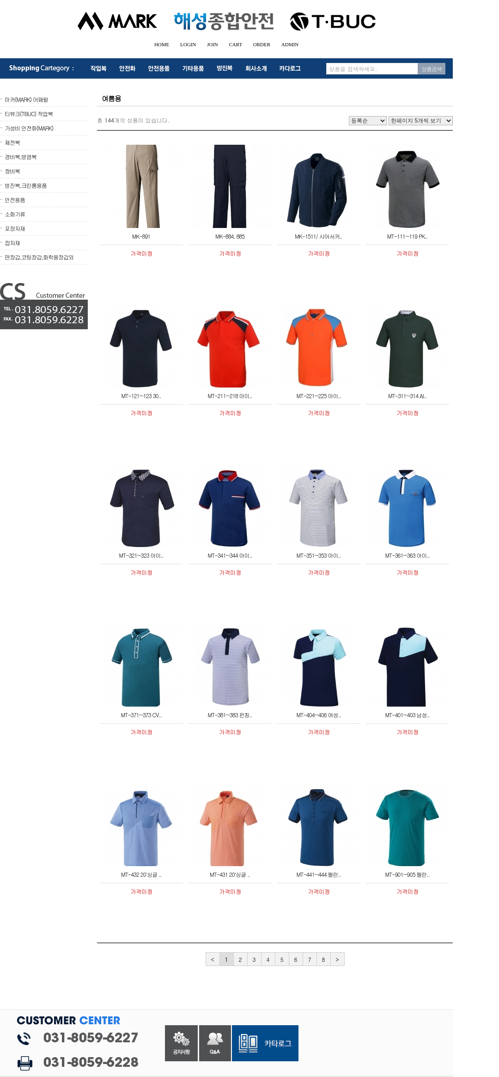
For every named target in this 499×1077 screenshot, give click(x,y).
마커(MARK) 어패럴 (26, 99)
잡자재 (12, 242)
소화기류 (15, 214)
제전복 (12, 142)
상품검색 (431, 69)
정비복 (12, 171)
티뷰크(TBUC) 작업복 (29, 113)
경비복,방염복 (21, 156)
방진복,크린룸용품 (26, 185)
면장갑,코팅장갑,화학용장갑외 (39, 257)
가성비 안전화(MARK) (29, 128)
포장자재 (15, 228)
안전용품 (15, 199)
